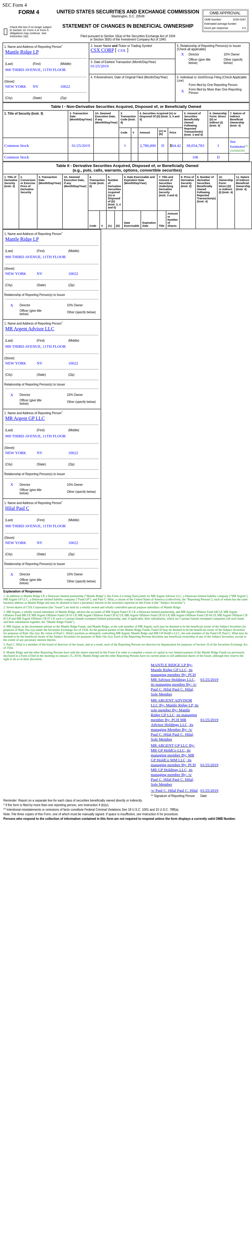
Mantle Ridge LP (22, 52)
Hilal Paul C (17, 508)
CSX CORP (102, 50)
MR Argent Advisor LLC (29, 328)
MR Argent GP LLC (25, 418)
